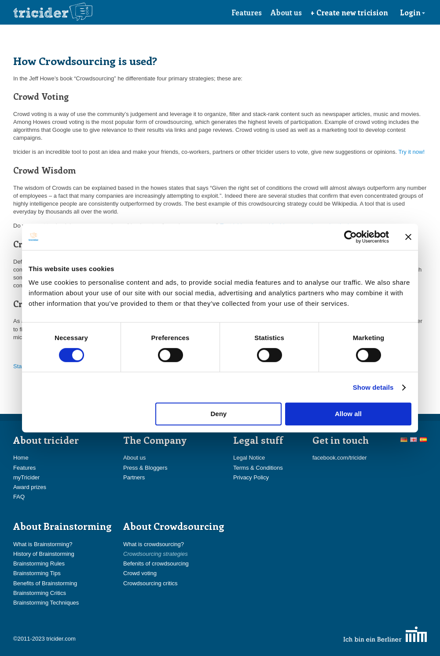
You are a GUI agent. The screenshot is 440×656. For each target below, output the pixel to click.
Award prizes (29, 487)
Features (246, 12)
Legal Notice (249, 457)
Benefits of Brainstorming (45, 583)
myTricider (26, 477)
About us (286, 12)
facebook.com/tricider (339, 457)
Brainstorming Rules (39, 563)
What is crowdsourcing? (153, 544)
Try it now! (412, 152)
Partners (134, 477)
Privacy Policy (251, 477)
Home (21, 457)
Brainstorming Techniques (46, 602)
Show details (373, 387)
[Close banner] (408, 237)
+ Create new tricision (349, 12)
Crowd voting (140, 573)
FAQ (19, 496)
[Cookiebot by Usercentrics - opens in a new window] (350, 236)
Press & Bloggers (145, 467)
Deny (219, 413)
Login (412, 12)
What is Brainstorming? (42, 544)
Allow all (348, 413)
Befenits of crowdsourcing (156, 563)
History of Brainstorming (43, 554)
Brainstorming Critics (39, 593)
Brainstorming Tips (37, 573)
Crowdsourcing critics (150, 583)
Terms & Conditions (258, 467)
